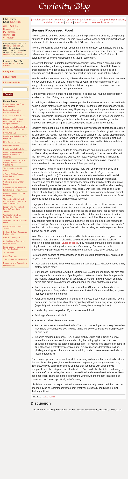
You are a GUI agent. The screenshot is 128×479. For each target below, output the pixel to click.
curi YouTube (9, 35)
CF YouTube (9, 38)
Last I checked (70, 242)
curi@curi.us (16, 22)
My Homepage (10, 32)
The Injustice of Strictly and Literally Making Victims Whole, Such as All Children (15, 201)
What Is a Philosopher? (12, 238)
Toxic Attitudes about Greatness (15, 260)
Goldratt (6, 66)
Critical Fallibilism (11, 26)
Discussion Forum (11, 29)
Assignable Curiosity (11, 145)
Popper (16, 63)
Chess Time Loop (10, 256)
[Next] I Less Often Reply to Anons (94, 22)
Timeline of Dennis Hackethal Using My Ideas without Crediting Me (14, 163)
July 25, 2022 (50, 397)
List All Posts (9, 77)
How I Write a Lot (9, 133)
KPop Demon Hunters (11, 142)
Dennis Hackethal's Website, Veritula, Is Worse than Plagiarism (14, 155)
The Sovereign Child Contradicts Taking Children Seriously (13, 182)
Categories (8, 71)
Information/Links (11, 82)
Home (69, 22)
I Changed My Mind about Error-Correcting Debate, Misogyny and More (13, 121)
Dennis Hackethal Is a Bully (13, 149)
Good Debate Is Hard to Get (14, 116)
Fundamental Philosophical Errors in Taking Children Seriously (13, 209)
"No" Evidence (8, 253)
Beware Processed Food (52, 30)
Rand (5, 63)
